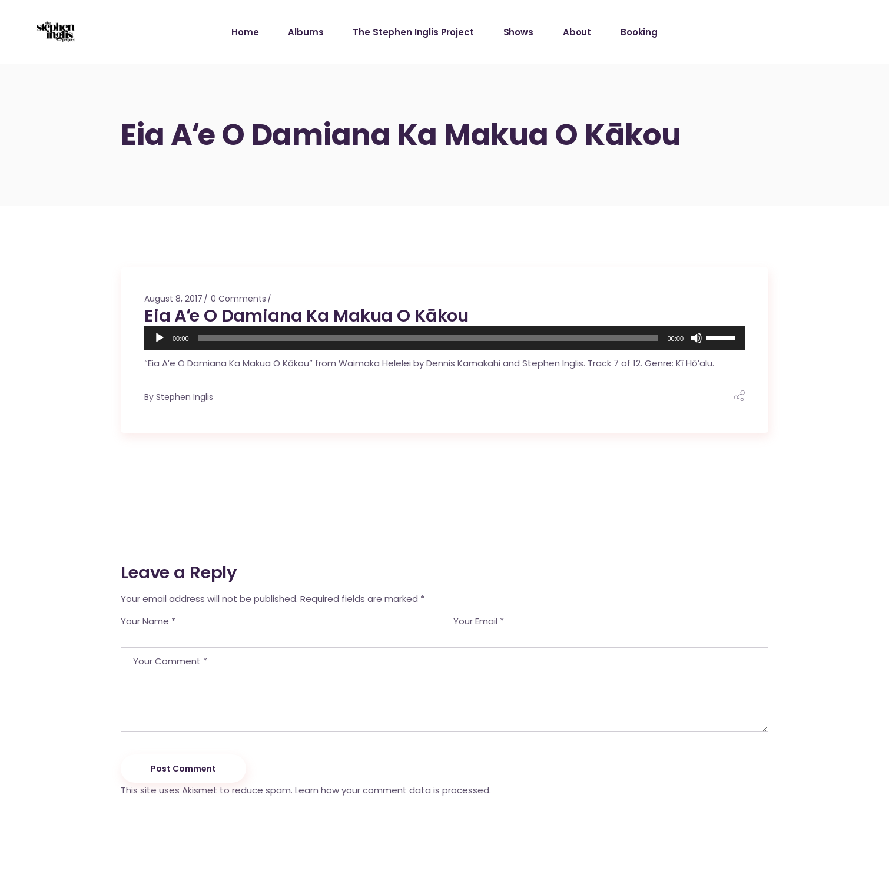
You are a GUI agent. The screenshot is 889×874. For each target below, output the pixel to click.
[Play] (159, 338)
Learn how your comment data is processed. (393, 790)
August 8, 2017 (173, 298)
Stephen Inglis (184, 397)
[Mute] (696, 338)
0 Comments (238, 298)
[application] (444, 338)
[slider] (428, 338)
